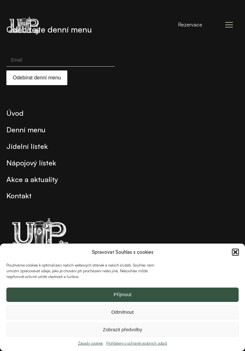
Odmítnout (122, 312)
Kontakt (19, 195)
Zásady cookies (90, 343)
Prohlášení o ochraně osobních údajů (136, 343)
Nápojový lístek (31, 162)
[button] (235, 252)
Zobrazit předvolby (122, 329)
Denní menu (26, 129)
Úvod (15, 112)
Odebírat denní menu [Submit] (37, 77)
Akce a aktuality (32, 179)
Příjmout (122, 294)
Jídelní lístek (27, 146)
